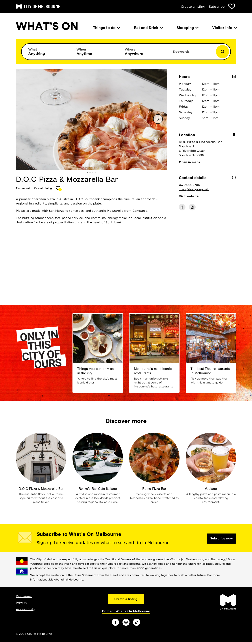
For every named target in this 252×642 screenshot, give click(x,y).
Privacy (21, 602)
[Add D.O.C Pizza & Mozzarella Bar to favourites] (59, 188)
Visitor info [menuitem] (224, 27)
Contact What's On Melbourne (126, 611)
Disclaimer (24, 596)
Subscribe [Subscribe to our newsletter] (217, 6)
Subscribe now (221, 538)
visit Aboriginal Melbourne (65, 579)
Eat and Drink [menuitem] (148, 27)
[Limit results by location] (142, 52)
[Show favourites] (231, 6)
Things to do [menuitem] (106, 27)
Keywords (181, 51)
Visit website (188, 196)
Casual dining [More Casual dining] (43, 188)
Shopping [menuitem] (187, 27)
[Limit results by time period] (94, 52)
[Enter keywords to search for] (190, 54)
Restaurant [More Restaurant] (23, 188)
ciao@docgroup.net (194, 189)
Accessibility (25, 609)
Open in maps (189, 162)
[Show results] (222, 51)
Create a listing (193, 6)
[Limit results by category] (45, 52)
